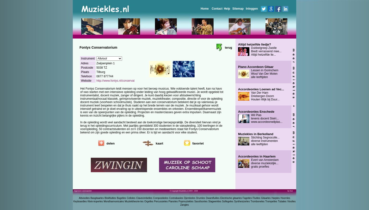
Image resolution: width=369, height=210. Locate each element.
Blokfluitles (110, 198)
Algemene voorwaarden (83, 191)
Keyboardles (80, 201)
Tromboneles (257, 201)
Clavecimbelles (144, 198)
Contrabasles (176, 198)
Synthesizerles (242, 201)
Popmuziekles (185, 201)
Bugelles (121, 198)
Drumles (200, 198)
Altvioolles (84, 198)
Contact (217, 8)
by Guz (290, 191)
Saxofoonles (201, 201)
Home (205, 8)
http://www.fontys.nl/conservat (115, 80)
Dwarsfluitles (213, 198)
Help (227, 8)
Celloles (131, 198)
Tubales (282, 201)
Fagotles (247, 198)
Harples (275, 198)
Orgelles (148, 201)
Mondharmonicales (114, 201)
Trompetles (271, 201)
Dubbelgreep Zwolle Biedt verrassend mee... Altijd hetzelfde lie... (260, 49)
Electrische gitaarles (231, 198)
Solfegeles (227, 201)
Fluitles (256, 198)
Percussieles (161, 201)
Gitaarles (266, 198)
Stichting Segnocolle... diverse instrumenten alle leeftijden (259, 139)
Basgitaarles (97, 198)
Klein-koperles (95, 201)
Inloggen (252, 8)
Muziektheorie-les (134, 201)
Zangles (184, 204)
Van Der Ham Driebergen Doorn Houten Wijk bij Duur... (261, 94)
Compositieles (160, 198)
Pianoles (173, 201)
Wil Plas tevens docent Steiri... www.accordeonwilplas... (260, 117)
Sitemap (238, 8)
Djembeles (189, 198)
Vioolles (291, 201)
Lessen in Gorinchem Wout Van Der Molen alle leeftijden (258, 72)
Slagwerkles (214, 201)
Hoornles (285, 198)
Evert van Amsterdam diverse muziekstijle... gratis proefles (258, 161)
